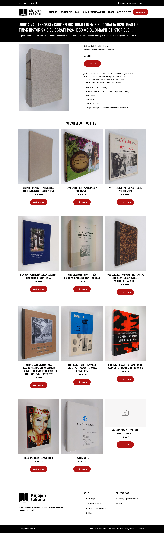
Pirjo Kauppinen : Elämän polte (38, 457)
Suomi (122, 3)
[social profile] (36, 3)
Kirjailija (53, 12)
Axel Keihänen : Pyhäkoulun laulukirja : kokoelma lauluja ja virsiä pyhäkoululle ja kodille (125, 277)
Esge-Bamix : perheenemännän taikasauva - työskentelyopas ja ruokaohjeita (82, 367)
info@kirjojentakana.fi (135, 3)
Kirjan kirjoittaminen (94, 12)
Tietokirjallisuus (102, 46)
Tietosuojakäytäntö (125, 528)
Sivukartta (140, 528)
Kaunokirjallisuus (70, 12)
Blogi (111, 12)
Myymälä (140, 12)
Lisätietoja (92, 63)
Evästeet (111, 528)
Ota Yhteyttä (124, 12)
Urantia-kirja (82, 457)
